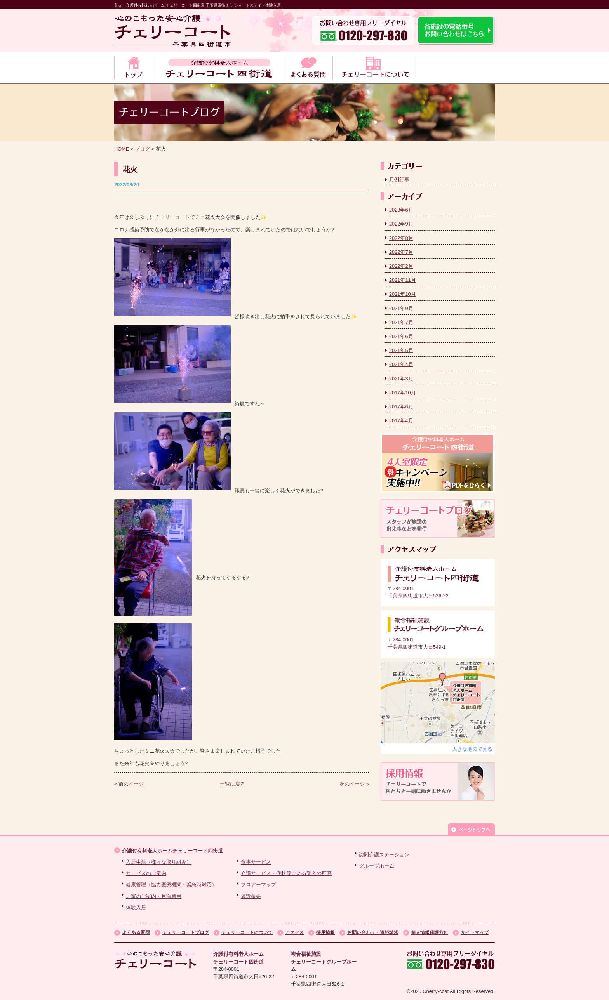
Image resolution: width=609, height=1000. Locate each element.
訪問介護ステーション (384, 855)
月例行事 (399, 179)
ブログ (142, 149)
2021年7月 (401, 322)
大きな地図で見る (472, 749)
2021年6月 (401, 336)
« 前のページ (129, 784)
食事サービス (256, 862)
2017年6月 (401, 407)
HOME (121, 149)
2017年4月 (401, 421)
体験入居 (136, 907)
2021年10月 (402, 294)
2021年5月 (401, 350)
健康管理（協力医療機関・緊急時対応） (171, 884)
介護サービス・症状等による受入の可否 (286, 873)
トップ (133, 67)
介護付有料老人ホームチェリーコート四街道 (172, 851)
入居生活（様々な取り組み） (158, 862)
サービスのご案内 (146, 873)
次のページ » (354, 784)
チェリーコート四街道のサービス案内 (218, 67)
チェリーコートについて (373, 67)
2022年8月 (401, 238)
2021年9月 (401, 308)
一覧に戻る (232, 784)
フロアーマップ (258, 884)
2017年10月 (402, 393)
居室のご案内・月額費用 (153, 896)
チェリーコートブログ (185, 932)
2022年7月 (401, 252)
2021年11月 (402, 280)
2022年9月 (401, 224)
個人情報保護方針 (429, 932)
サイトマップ (475, 932)
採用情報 (325, 932)
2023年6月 (401, 210)
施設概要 (251, 896)
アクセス (294, 932)
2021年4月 (401, 364)
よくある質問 (308, 67)
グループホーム (376, 866)
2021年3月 (401, 379)
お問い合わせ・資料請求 (372, 932)
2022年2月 (401, 266)
